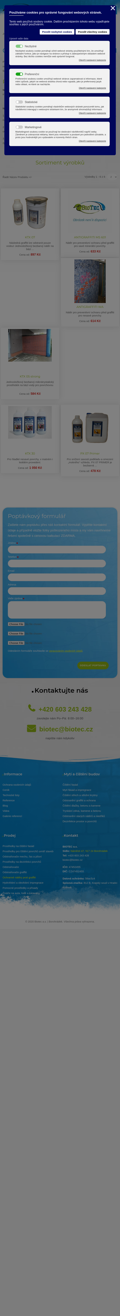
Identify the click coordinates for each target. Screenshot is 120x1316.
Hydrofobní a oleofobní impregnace (23, 882)
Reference (9, 800)
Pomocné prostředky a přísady (20, 887)
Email (11, 570)
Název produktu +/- (21, 177)
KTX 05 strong (30, 376)
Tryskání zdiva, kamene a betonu (82, 810)
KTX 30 (30, 453)
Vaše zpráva (16, 598)
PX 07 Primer (90, 453)
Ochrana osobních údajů (17, 784)
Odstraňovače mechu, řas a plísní (22, 856)
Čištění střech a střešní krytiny (80, 795)
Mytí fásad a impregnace (77, 789)
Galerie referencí (12, 816)
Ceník (6, 789)
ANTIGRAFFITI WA (89, 307)
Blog (5, 805)
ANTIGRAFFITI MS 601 (90, 237)
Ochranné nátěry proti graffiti (19, 877)
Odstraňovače (11, 866)
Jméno (13, 543)
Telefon (13, 557)
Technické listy (11, 795)
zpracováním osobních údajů (66, 650)
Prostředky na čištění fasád (18, 846)
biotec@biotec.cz (66, 729)
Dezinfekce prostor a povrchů (80, 821)
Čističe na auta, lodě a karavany (21, 893)
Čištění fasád (70, 784)
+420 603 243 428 (65, 709)
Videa (6, 810)
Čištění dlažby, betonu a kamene (81, 805)
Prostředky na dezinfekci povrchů (22, 861)
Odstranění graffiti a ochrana (79, 800)
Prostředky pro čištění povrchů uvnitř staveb (28, 851)
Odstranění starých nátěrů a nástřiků (84, 816)
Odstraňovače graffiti (15, 872)
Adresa (12, 584)
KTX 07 (30, 237)
